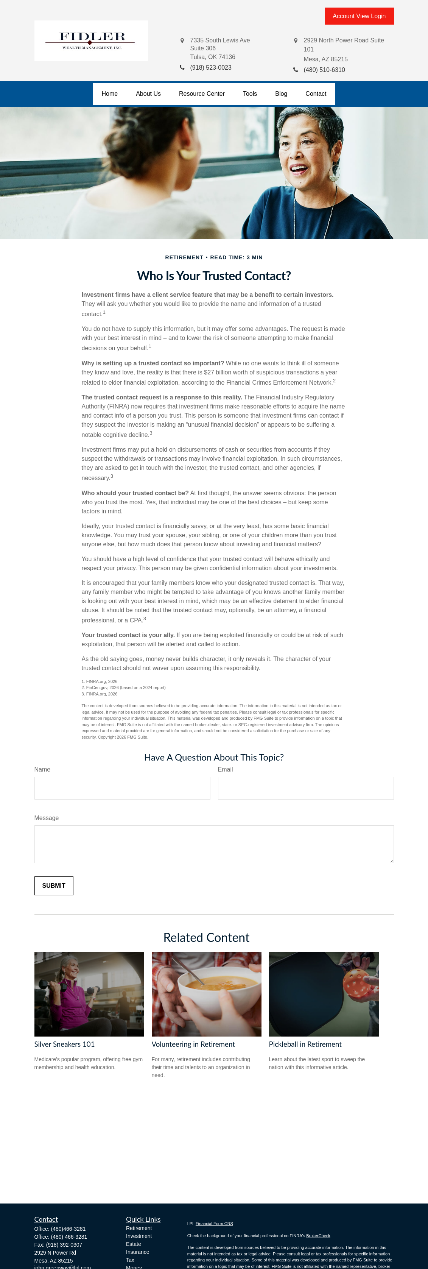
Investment (139, 1236)
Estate (133, 1244)
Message (46, 818)
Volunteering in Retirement (193, 1044)
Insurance (137, 1252)
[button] (110, 94)
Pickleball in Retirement (305, 1044)
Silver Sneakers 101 (64, 1044)
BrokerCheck (318, 1235)
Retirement (139, 1228)
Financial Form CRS (214, 1223)
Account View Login (359, 16)
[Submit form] (53, 885)
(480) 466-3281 (69, 1237)
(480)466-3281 (68, 1229)
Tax (130, 1260)
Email (225, 769)
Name (42, 769)
